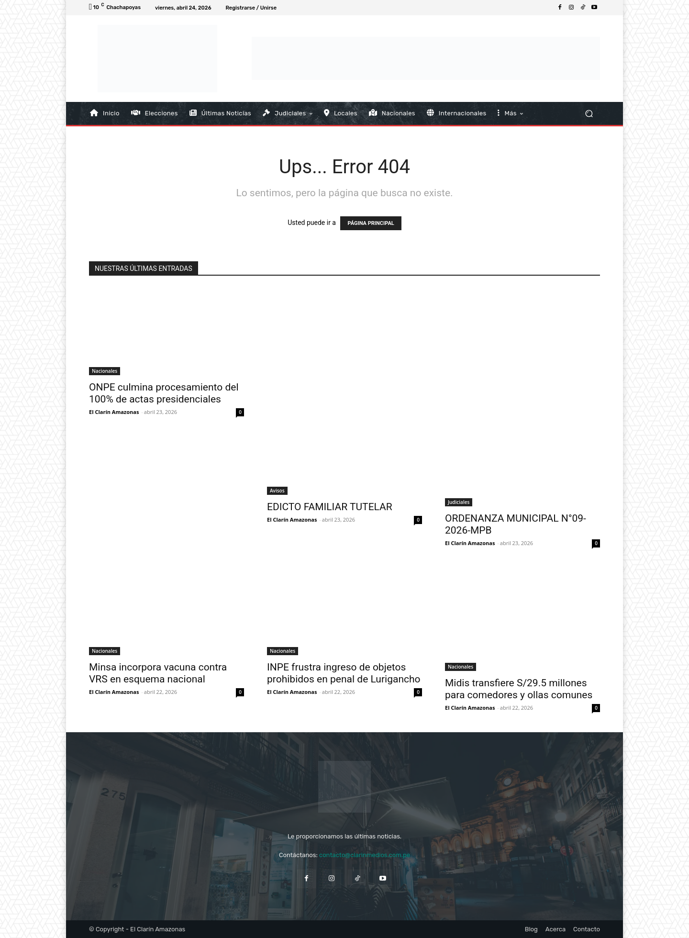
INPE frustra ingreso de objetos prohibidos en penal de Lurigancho (344, 673)
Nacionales (104, 371)
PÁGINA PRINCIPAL (370, 223)
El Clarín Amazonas (114, 411)
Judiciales (458, 502)
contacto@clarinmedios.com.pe (364, 855)
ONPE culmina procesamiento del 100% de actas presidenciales (164, 393)
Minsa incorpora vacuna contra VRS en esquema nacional (158, 673)
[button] (589, 113)
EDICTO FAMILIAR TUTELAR (329, 507)
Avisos (277, 490)
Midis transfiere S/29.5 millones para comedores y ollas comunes (518, 689)
